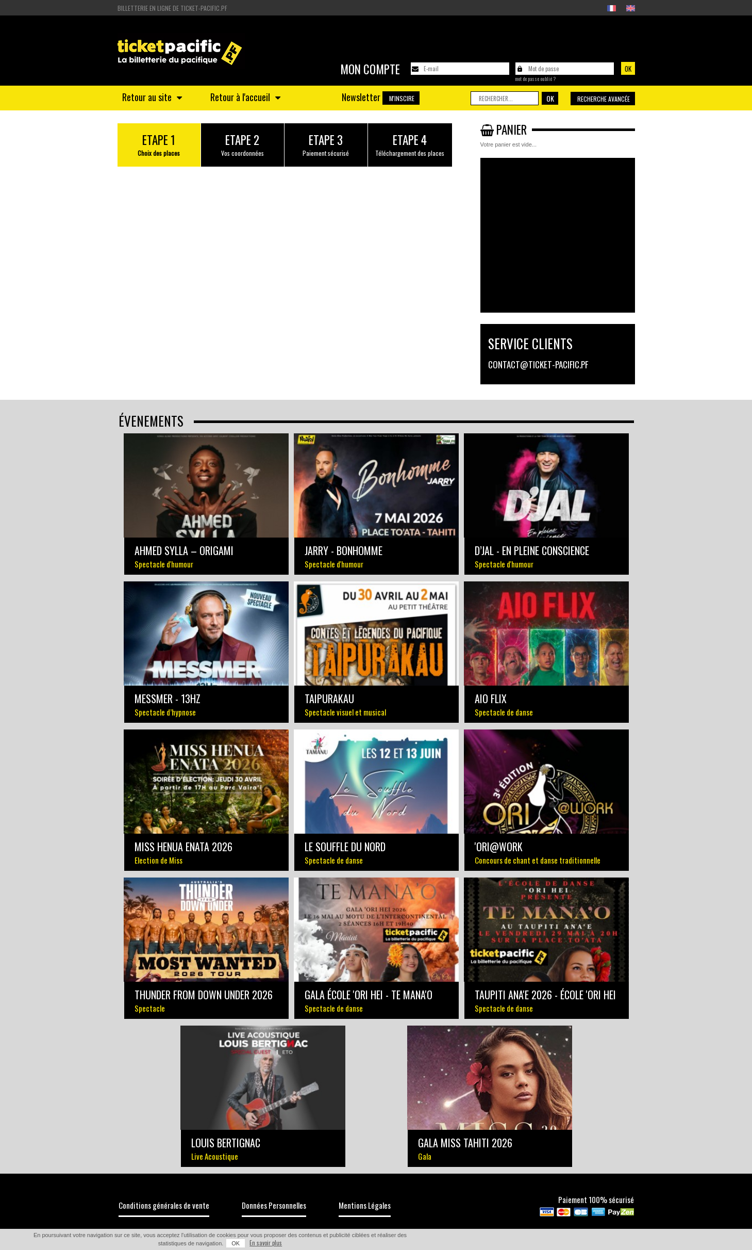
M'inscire (401, 98)
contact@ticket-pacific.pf (538, 364)
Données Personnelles (274, 1205)
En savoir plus (265, 1243)
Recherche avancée (603, 98)
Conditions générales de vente (164, 1205)
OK (235, 1243)
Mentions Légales (365, 1205)
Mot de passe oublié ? (535, 79)
